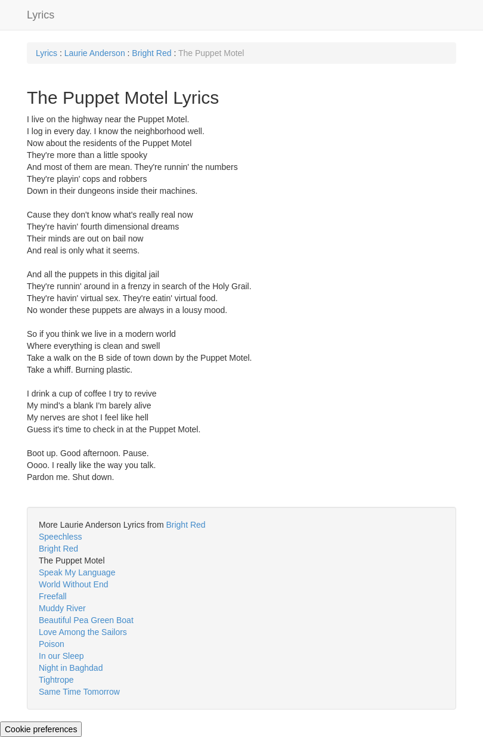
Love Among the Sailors (83, 632)
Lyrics (40, 15)
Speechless (60, 536)
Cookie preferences (41, 729)
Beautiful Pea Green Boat (86, 620)
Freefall (53, 596)
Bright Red (151, 53)
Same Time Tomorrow (79, 691)
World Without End (73, 584)
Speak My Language (77, 572)
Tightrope (56, 680)
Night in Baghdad (71, 668)
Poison (51, 644)
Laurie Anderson (94, 53)
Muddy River (62, 608)
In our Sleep (61, 656)
